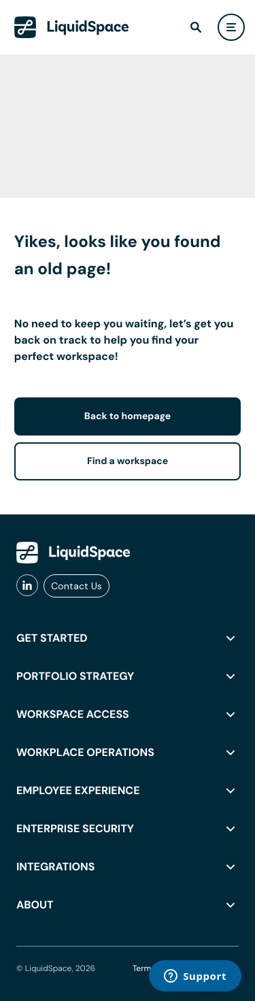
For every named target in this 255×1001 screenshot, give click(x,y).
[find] (195, 27)
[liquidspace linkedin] (27, 585)
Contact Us (76, 586)
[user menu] (231, 27)
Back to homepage (127, 416)
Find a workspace (127, 461)
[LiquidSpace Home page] (71, 27)
